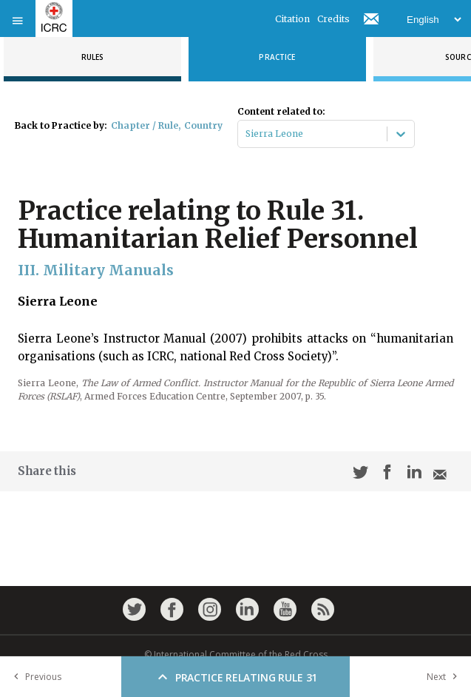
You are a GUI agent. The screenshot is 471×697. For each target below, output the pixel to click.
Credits (333, 18)
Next (445, 676)
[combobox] (246, 134)
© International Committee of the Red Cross (236, 654)
